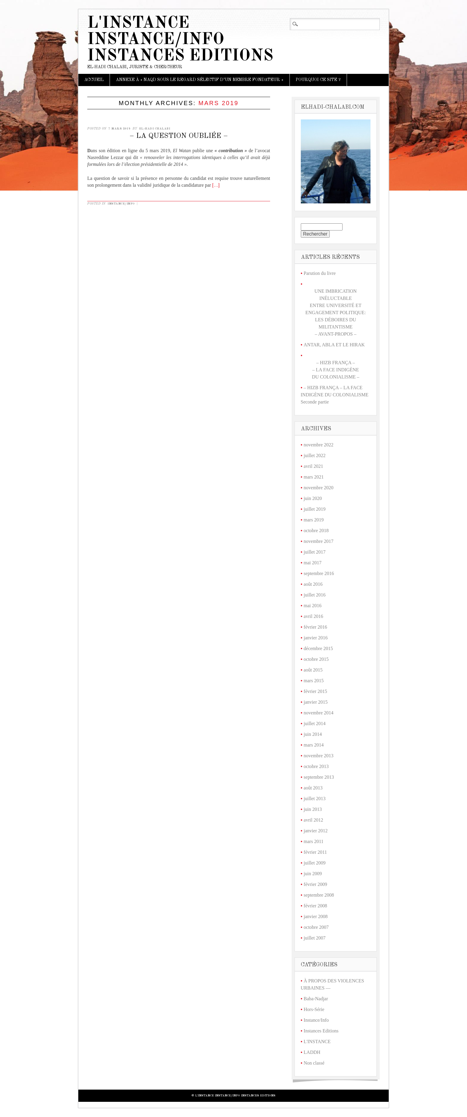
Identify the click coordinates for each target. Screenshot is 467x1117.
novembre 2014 (319, 712)
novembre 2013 (319, 755)
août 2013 (313, 787)
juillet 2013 (315, 798)
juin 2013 (313, 809)
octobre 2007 (316, 927)
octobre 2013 (316, 766)
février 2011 (315, 852)
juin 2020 (313, 498)
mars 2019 (314, 519)
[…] (216, 185)
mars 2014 (314, 744)
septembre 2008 (319, 895)
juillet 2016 (315, 594)
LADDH (312, 1052)
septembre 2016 (319, 573)
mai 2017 (313, 562)
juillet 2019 (315, 509)
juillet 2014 (315, 723)
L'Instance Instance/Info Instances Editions (180, 39)
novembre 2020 (319, 487)
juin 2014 (313, 734)
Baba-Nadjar (316, 998)
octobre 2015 (316, 659)
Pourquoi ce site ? (318, 80)
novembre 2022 (319, 444)
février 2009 (315, 884)
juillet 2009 (315, 862)
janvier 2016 (316, 637)
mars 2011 (314, 841)
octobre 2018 (316, 530)
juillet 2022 (315, 455)
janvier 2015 (316, 702)
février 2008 (315, 905)
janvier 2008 (316, 916)
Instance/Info (121, 203)
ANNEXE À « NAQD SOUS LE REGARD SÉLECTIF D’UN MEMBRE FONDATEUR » (200, 80)
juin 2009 (313, 873)
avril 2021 (313, 466)
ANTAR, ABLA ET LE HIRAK (334, 344)
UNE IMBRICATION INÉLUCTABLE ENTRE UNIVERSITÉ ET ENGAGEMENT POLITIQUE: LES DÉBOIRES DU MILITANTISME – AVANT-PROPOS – (335, 312)
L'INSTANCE (317, 1041)
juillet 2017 (315, 551)
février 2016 (315, 627)
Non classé (314, 1062)
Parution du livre (320, 273)
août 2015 (313, 669)
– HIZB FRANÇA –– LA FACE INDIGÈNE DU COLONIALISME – (335, 369)
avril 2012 (313, 819)
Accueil (94, 80)
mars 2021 (314, 476)
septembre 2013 (319, 777)
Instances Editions (321, 1030)
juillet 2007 (315, 937)
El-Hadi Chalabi (154, 128)
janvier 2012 (316, 830)
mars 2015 (314, 680)
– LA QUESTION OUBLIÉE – (179, 136)
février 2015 (315, 691)
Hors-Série (314, 1009)
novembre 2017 (319, 541)
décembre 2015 (318, 648)
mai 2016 (313, 605)
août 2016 (313, 584)
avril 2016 (313, 616)
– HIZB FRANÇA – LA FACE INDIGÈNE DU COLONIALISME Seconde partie (335, 394)
